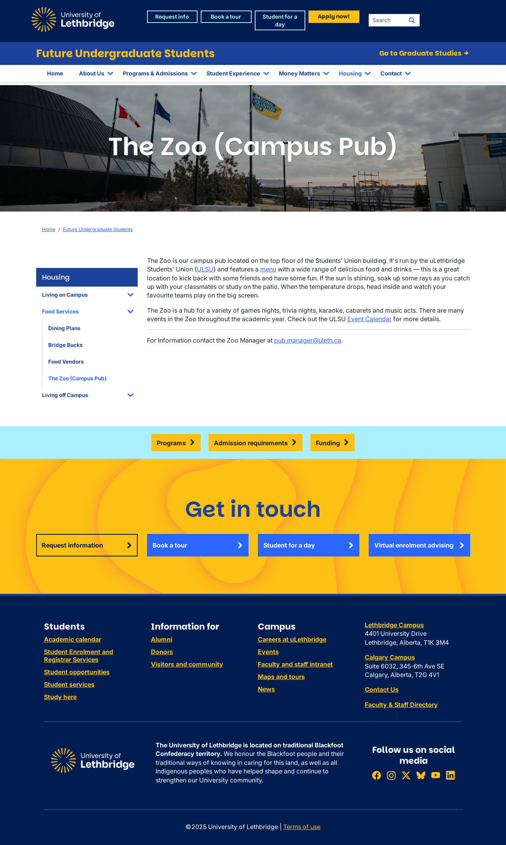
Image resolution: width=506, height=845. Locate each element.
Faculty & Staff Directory (401, 705)
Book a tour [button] (226, 16)
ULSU (205, 269)
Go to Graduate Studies (424, 53)
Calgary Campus (390, 657)
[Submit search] (412, 20)
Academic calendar (72, 639)
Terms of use (301, 827)
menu (268, 269)
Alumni (161, 639)
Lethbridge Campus (394, 625)
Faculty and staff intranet (295, 664)
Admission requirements (251, 443)
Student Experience (233, 73)
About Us (91, 73)
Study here (60, 697)
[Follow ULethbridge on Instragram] (391, 775)
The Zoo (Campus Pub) (77, 378)
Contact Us (382, 689)
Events (268, 652)
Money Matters (299, 73)
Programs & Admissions (155, 73)
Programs (171, 443)
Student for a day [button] (280, 20)
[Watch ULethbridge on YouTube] (435, 775)
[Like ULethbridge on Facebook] (376, 775)
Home (55, 73)
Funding (328, 443)
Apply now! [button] (334, 16)
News (266, 689)
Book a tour (169, 545)
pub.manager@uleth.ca (307, 340)
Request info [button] (172, 16)
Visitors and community (187, 664)
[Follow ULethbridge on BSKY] (421, 775)
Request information (72, 545)
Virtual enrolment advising (413, 545)
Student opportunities (77, 672)
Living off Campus (65, 395)
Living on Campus (65, 295)
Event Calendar (369, 319)
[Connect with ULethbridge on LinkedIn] (450, 775)
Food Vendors (66, 362)
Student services (69, 684)
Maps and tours (281, 677)
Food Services (60, 311)
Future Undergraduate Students (125, 53)
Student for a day (289, 545)
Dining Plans (64, 328)
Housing (350, 73)
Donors (162, 652)
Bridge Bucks (65, 345)
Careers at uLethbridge (292, 639)
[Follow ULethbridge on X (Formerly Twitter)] (406, 775)
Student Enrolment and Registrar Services (78, 655)
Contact (391, 73)
